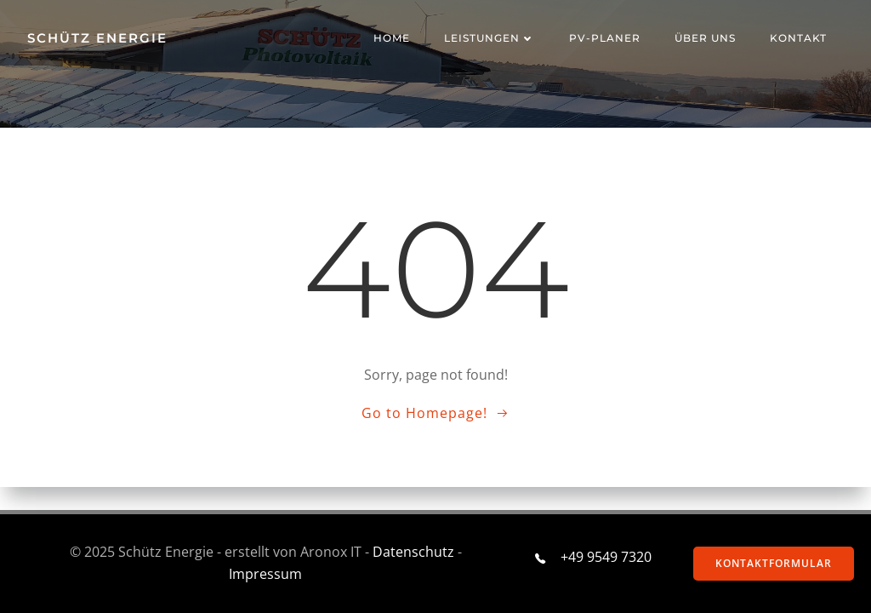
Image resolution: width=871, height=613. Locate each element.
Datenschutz (413, 551)
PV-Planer (604, 38)
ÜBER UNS (705, 38)
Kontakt (798, 38)
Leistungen (489, 38)
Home (391, 38)
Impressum (265, 573)
